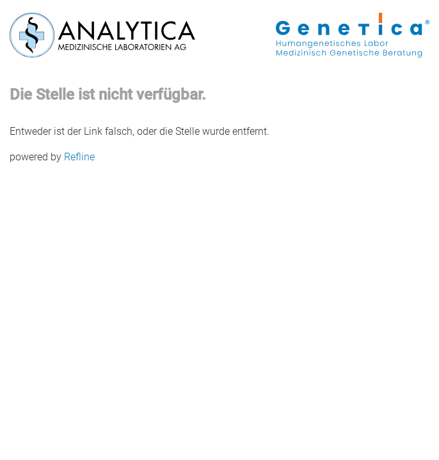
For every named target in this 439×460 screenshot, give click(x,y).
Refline (79, 157)
